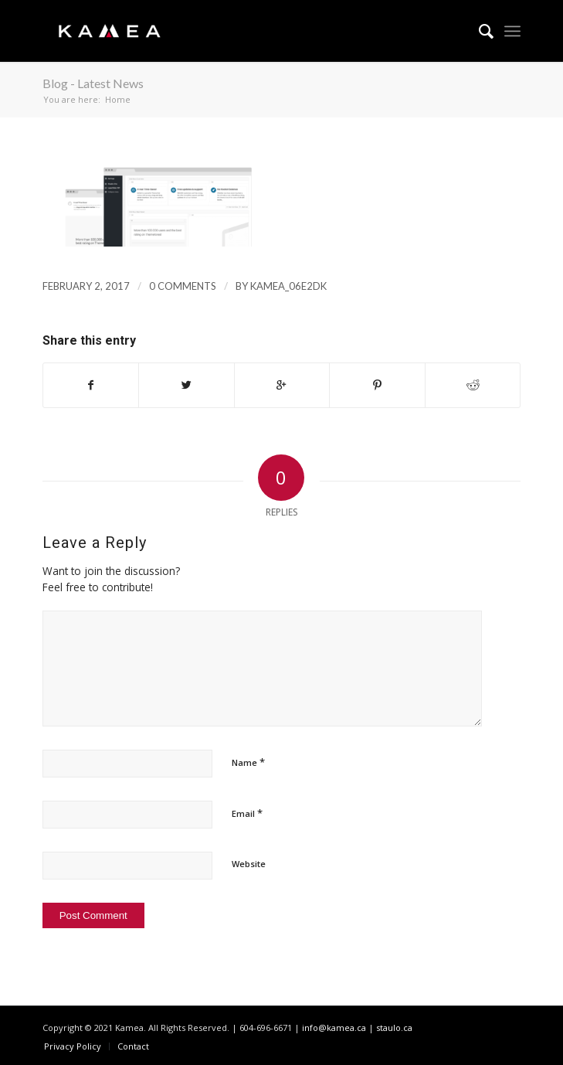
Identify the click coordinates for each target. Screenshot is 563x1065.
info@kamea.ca (334, 1027)
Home (118, 99)
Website (249, 863)
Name (248, 762)
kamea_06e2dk (288, 286)
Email (247, 813)
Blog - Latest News (93, 83)
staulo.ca (394, 1027)
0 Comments (182, 286)
